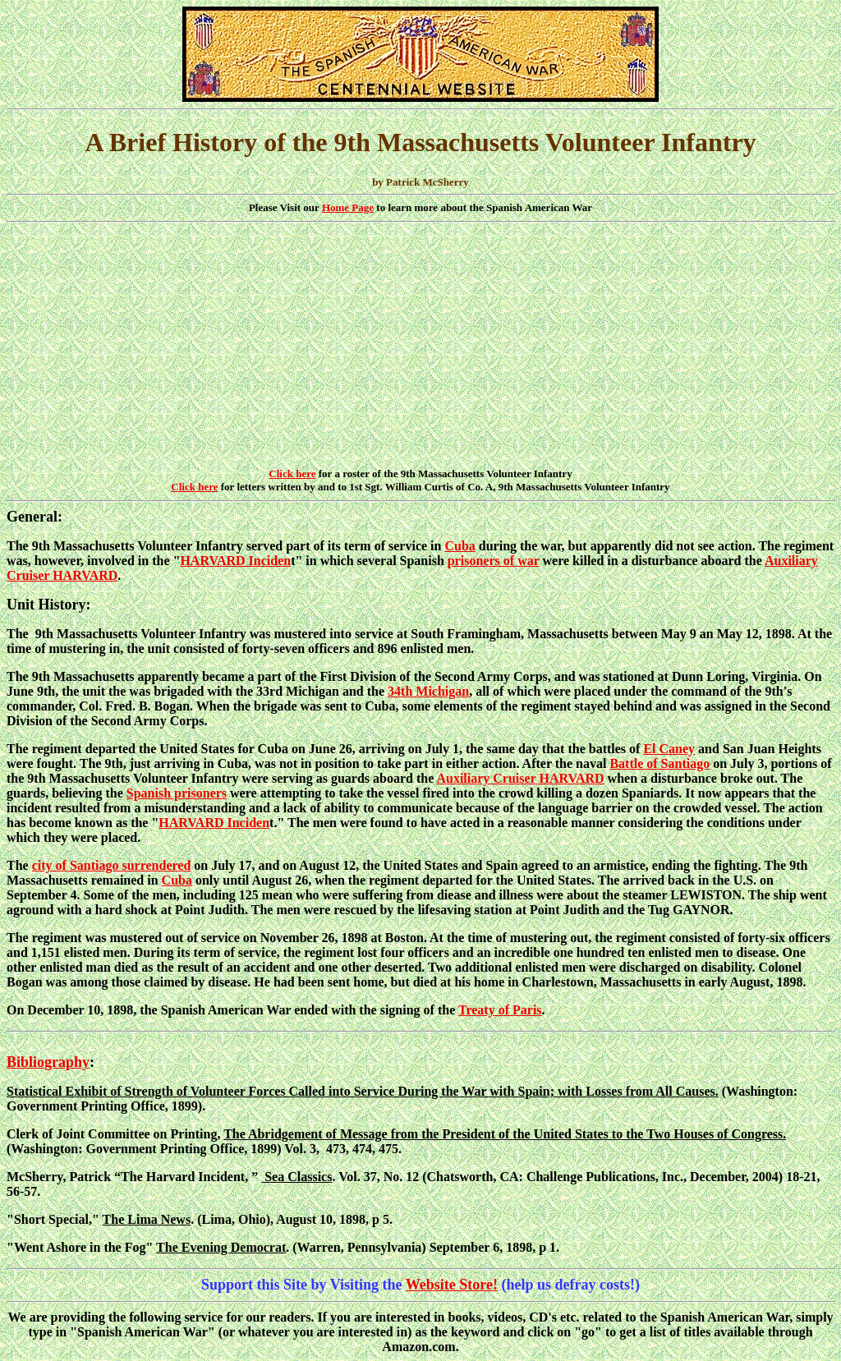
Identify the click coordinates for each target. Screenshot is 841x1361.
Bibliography (48, 1062)
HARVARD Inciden (235, 561)
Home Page (348, 207)
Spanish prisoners (176, 793)
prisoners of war (494, 561)
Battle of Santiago (659, 763)
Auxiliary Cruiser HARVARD (520, 778)
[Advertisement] (420, 346)
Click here (292, 473)
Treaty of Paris (500, 1010)
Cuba (459, 546)
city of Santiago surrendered (111, 865)
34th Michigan (428, 691)
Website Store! (452, 1284)
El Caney (669, 749)
